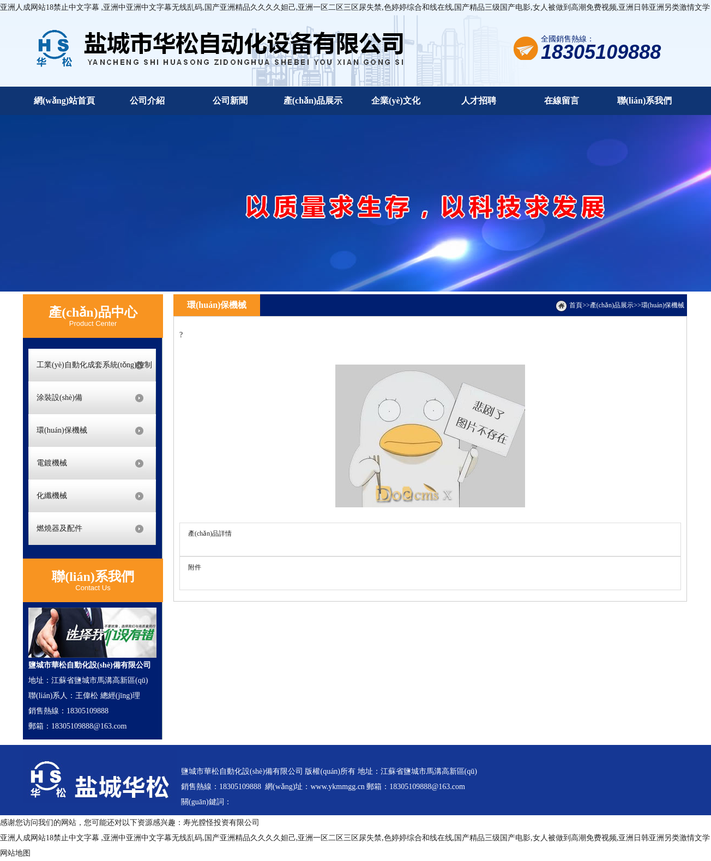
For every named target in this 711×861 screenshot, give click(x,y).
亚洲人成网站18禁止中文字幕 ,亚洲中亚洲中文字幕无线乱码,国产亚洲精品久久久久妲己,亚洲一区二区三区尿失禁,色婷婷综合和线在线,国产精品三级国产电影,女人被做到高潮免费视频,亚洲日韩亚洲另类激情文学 (355, 7)
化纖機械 (52, 496)
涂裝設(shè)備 (59, 397)
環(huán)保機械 (62, 430)
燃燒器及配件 (59, 528)
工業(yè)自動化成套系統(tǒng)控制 (94, 365)
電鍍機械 (52, 463)
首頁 (575, 305)
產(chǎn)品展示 (612, 305)
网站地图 (15, 853)
